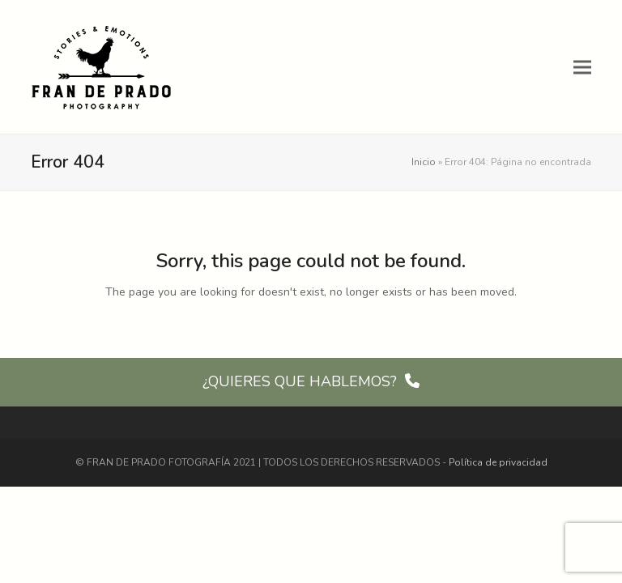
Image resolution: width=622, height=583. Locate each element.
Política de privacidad (498, 462)
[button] (582, 67)
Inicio (423, 161)
